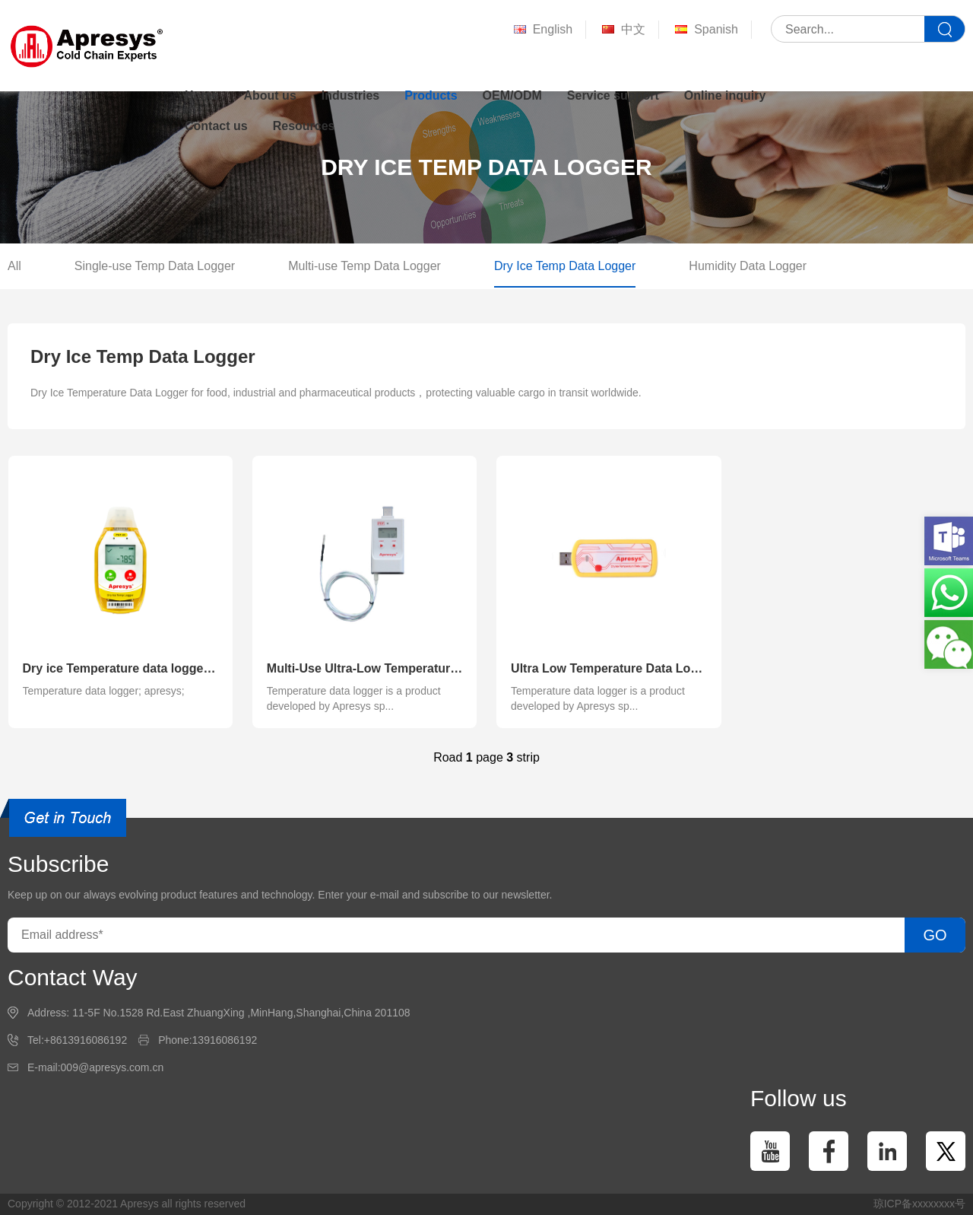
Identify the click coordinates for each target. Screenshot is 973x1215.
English (541, 30)
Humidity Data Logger (748, 265)
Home (201, 95)
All (14, 265)
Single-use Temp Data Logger (154, 265)
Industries (350, 95)
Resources (304, 125)
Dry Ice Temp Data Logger (564, 265)
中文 (622, 30)
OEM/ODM (512, 95)
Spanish (705, 30)
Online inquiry (725, 95)
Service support (613, 95)
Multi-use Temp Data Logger (364, 265)
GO (934, 935)
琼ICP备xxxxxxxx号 (919, 1204)
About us (269, 95)
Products (430, 95)
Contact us (216, 125)
